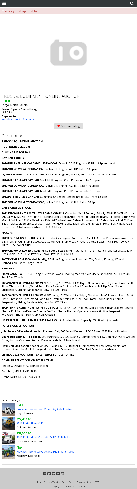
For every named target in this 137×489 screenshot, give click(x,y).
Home (39, 482)
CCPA (97, 482)
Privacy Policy (68, 482)
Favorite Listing (68, 126)
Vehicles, (7, 119)
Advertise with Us (84, 482)
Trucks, (18, 119)
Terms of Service (52, 482)
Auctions (28, 119)
